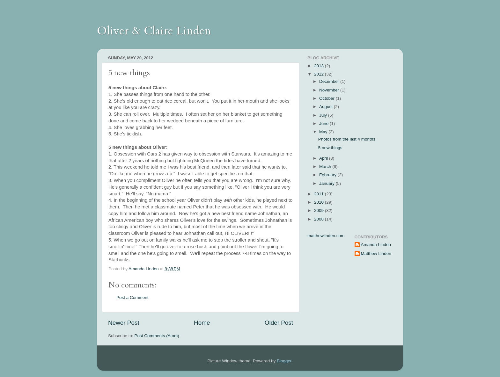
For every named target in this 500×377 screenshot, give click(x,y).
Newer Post (123, 322)
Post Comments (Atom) (157, 335)
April (324, 158)
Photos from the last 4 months (346, 139)
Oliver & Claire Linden (154, 31)
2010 (319, 202)
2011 (319, 194)
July (323, 115)
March (325, 166)
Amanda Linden (376, 244)
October (327, 98)
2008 (319, 219)
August (326, 106)
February (328, 174)
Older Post (279, 322)
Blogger (284, 361)
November (329, 90)
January (327, 183)
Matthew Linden (376, 253)
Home (202, 322)
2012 (319, 74)
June (324, 123)
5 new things (330, 147)
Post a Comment (132, 297)
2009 (319, 210)
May (323, 131)
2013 (319, 65)
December (329, 81)
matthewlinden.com (325, 235)
